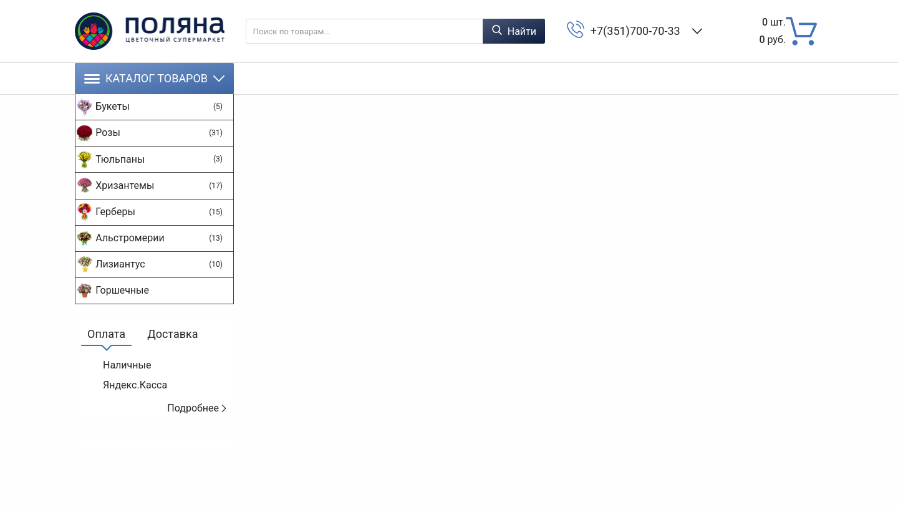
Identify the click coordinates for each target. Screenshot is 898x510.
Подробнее (197, 452)
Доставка (172, 378)
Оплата (106, 378)
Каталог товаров (154, 78)
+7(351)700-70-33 (638, 30)
